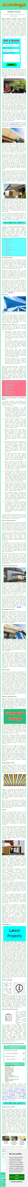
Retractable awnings (7, 270)
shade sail (8, 367)
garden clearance (11, 1097)
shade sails (19, 321)
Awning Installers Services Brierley (13, 1043)
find (6, 1109)
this (25, 999)
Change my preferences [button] (16, 1181)
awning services (5, 1041)
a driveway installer (21, 1092)
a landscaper (10, 1090)
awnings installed (14, 1119)
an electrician (12, 1093)
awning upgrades (6, 802)
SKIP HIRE (21, 1096)
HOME (11, 9)
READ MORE (10, 292)
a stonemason (23, 1090)
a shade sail (15, 376)
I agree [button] (16, 1175)
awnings (12, 120)
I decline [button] (17, 1178)
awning (23, 29)
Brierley (4, 227)
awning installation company (15, 96)
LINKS (14, 9)
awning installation (21, 1132)
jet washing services (19, 1088)
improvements (5, 1085)
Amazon (6, 984)
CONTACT (20, 9)
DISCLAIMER (24, 9)
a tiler (24, 1093)
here (10, 989)
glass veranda (6, 674)
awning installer (16, 518)
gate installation (13, 1091)
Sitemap (3, 1173)
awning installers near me (17, 969)
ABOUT (17, 9)
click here (12, 998)
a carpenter (12, 1095)
